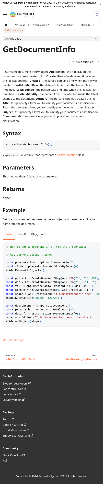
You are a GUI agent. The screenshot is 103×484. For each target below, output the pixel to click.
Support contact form (18, 435)
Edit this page (13, 340)
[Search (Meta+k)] (97, 14)
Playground (38, 234)
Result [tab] (22, 234)
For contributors (14, 389)
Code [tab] (8, 234)
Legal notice (12, 394)
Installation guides (16, 430)
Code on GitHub (14, 425)
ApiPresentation (67, 155)
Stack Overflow (14, 455)
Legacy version (14, 400)
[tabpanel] (51, 284)
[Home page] (6, 25)
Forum (8, 419)
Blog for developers (17, 383)
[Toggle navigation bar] (5, 14)
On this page (13, 38)
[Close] (100, 4)
